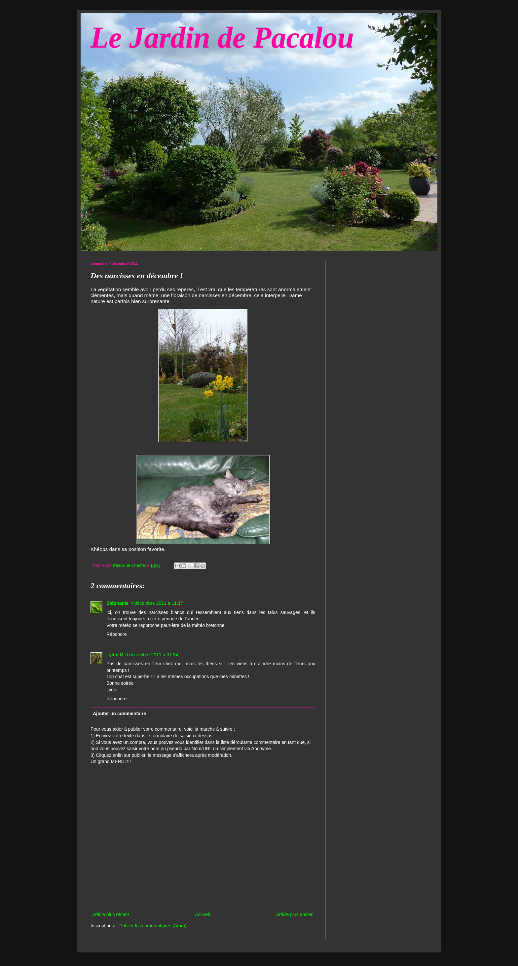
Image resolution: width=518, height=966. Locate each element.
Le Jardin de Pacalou (222, 37)
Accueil (202, 914)
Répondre (116, 634)
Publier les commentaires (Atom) (152, 925)
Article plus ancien (295, 914)
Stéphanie (117, 603)
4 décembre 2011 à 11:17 (156, 603)
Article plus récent (110, 914)
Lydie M (115, 654)
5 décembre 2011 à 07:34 (152, 654)
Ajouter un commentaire (119, 713)
